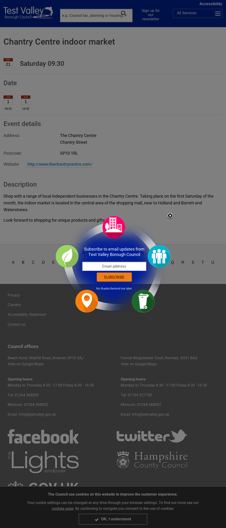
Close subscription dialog (170, 216)
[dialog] (113, 264)
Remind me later (121, 288)
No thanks (103, 288)
